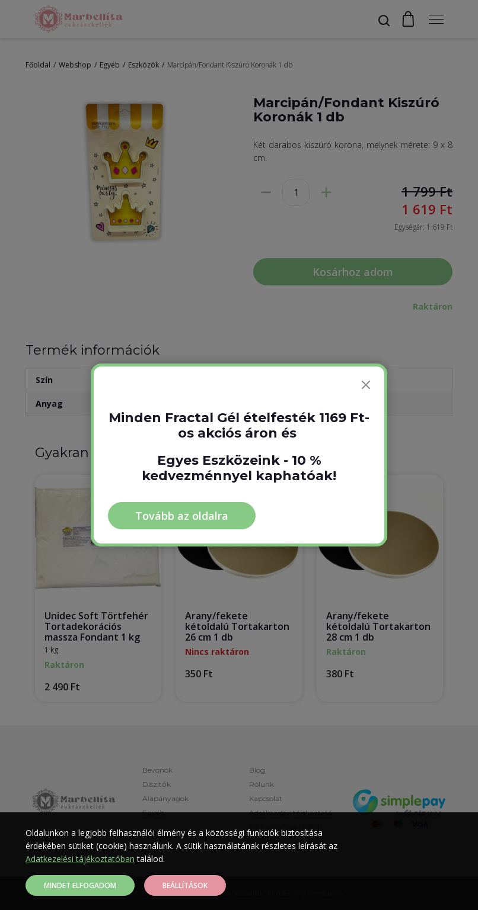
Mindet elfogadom (80, 885)
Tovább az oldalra (181, 516)
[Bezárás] (366, 385)
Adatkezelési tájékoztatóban (80, 858)
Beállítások (185, 885)
